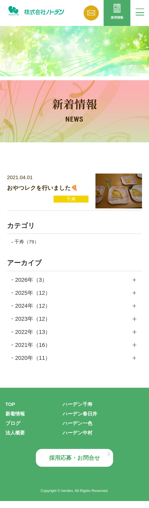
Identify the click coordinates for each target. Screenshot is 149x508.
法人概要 (16, 436)
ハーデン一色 (80, 427)
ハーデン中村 (80, 436)
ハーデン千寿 (80, 408)
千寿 (29, 245)
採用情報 (117, 20)
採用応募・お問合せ (74, 463)
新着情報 (16, 417)
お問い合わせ (91, 13)
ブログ (14, 427)
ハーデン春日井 (83, 417)
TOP (11, 408)
